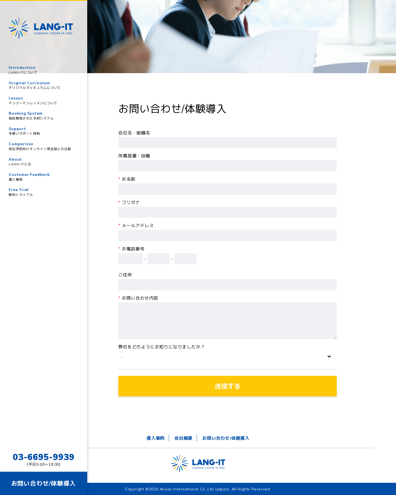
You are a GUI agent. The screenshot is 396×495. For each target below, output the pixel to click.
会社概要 (183, 438)
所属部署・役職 (134, 155)
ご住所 (125, 274)
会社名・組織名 (134, 132)
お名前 (126, 179)
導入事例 (156, 438)
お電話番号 (131, 248)
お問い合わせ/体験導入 (225, 438)
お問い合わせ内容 (138, 298)
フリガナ (129, 202)
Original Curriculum (43, 85)
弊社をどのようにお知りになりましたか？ (161, 347)
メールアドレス (136, 225)
